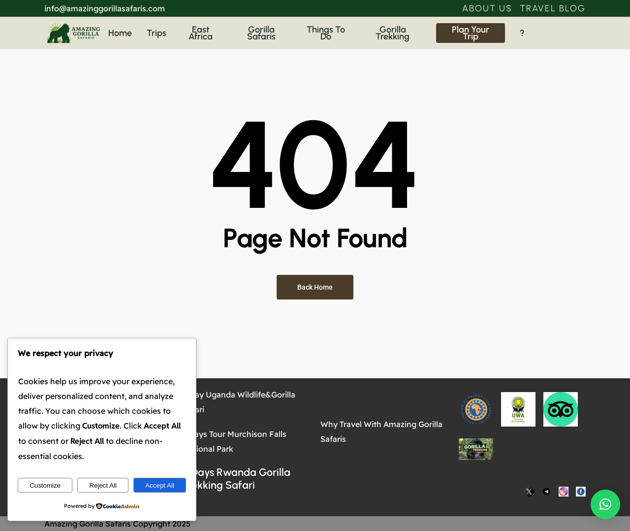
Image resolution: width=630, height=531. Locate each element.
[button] (487, 8)
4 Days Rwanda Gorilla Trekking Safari (236, 478)
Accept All (159, 485)
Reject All (103, 485)
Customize (45, 485)
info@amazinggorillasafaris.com (104, 8)
